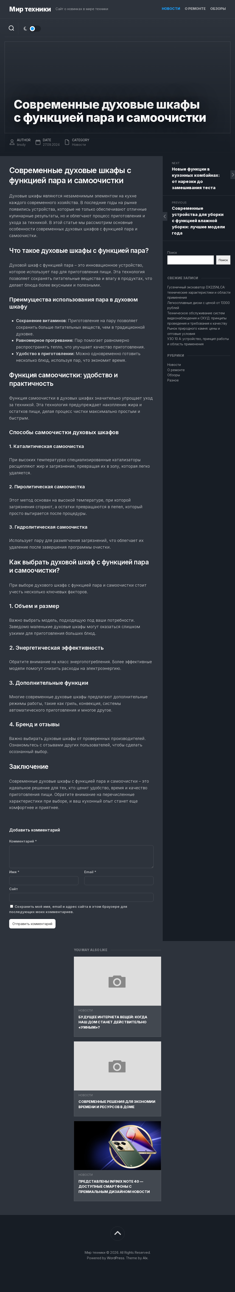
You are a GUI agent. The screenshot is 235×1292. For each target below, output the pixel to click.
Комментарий (23, 841)
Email (90, 872)
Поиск (172, 252)
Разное (173, 380)
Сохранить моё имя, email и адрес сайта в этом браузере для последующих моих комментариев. (68, 909)
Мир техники (30, 9)
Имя (14, 872)
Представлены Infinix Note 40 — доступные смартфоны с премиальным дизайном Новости (114, 1186)
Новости (171, 8)
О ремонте (195, 8)
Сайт (13, 889)
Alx (145, 1258)
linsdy (21, 144)
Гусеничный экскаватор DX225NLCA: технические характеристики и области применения (198, 292)
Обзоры (218, 8)
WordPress (115, 1258)
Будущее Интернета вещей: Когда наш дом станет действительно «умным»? (112, 1022)
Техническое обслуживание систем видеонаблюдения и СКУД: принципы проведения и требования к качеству (197, 318)
